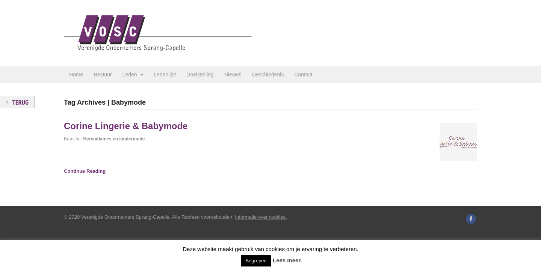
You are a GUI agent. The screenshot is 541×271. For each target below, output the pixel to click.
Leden (129, 75)
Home (76, 75)
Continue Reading (85, 171)
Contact (303, 75)
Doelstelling (199, 75)
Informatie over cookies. (261, 217)
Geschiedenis (268, 75)
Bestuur (103, 75)
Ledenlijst (165, 75)
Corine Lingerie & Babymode (125, 126)
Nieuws (233, 75)
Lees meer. (287, 260)
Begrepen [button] (255, 260)
